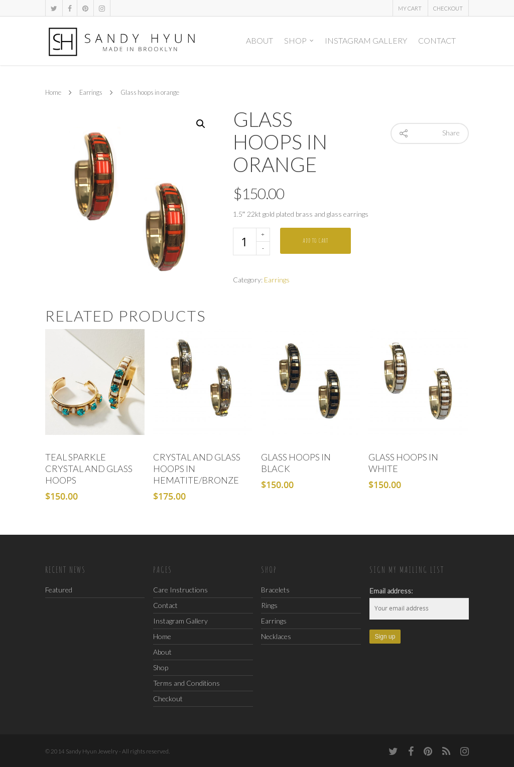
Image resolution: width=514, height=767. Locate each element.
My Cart (410, 8)
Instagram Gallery (366, 40)
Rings (269, 605)
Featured (58, 589)
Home (53, 93)
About (259, 40)
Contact (437, 40)
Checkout (448, 8)
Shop (299, 40)
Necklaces (276, 636)
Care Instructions (180, 590)
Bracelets (275, 589)
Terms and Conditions (186, 683)
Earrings (90, 93)
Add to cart (315, 240)
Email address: (391, 590)
